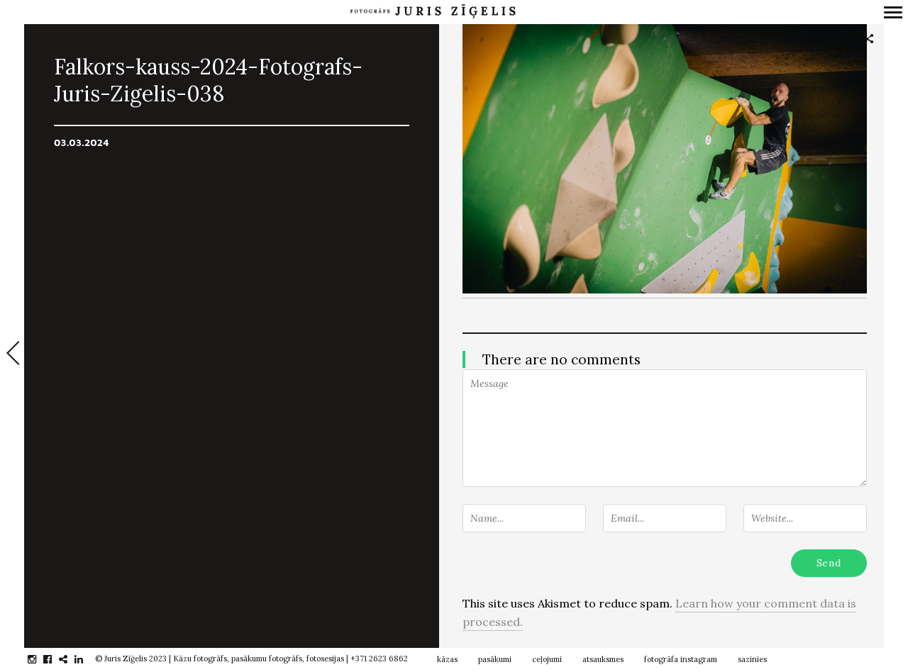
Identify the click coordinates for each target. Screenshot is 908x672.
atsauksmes (603, 659)
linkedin (86, 659)
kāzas (447, 659)
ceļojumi (547, 659)
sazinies (752, 659)
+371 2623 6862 (379, 658)
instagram (39, 659)
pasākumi (494, 659)
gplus (70, 659)
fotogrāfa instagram (680, 659)
